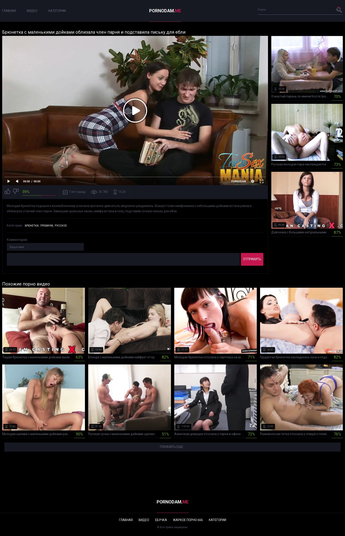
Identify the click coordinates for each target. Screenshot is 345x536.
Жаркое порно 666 (188, 520)
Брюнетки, (32, 225)
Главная (9, 11)
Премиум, (47, 225)
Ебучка (161, 520)
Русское (61, 225)
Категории (57, 11)
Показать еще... (172, 446)
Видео (32, 11)
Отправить (252, 259)
